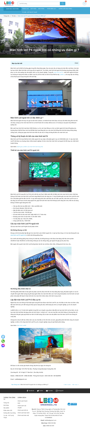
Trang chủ (25, 8)
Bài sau (76, 384)
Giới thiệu (33, 8)
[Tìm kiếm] (62, 3)
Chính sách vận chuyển (22, 407)
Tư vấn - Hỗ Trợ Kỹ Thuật (29, 12)
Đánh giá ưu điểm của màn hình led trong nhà (30, 146)
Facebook (30, 390)
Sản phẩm (41, 9)
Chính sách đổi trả (23, 410)
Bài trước (67, 384)
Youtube (49, 390)
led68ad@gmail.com (50, 420)
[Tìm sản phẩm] (39, 3)
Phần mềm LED (52, 9)
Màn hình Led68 (21, 325)
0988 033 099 (50, 425)
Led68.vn (62, 74)
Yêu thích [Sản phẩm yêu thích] (85, 3)
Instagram (60, 390)
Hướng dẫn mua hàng (66, 9)
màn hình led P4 (58, 72)
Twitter (40, 390)
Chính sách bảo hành (24, 413)
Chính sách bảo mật (23, 415)
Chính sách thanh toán (23, 402)
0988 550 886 (52, 423)
